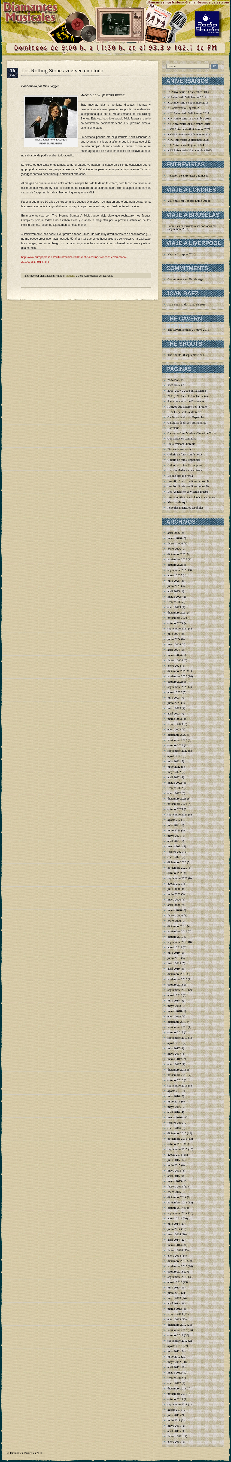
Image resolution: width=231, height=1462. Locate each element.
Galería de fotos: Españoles (184, 459)
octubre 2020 (175, 873)
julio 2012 (173, 1351)
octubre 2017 (175, 1032)
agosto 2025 (174, 575)
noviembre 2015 (177, 1138)
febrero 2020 (175, 915)
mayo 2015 (174, 1170)
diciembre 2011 (176, 1388)
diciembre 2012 (176, 1324)
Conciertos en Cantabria (182, 438)
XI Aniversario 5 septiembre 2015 (187, 102)
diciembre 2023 (176, 671)
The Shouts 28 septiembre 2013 (186, 355)
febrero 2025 (175, 602)
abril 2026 (173, 532)
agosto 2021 (174, 819)
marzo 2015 (174, 1181)
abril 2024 (173, 649)
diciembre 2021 (176, 798)
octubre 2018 (175, 984)
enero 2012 (174, 1383)
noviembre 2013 (177, 1266)
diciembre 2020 (176, 862)
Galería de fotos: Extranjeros (184, 465)
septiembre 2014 (177, 1213)
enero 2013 (174, 1319)
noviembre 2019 (177, 931)
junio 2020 (173, 894)
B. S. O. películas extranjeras (184, 412)
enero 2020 (174, 920)
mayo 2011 (174, 1425)
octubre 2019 (175, 936)
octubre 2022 (175, 745)
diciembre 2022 (176, 734)
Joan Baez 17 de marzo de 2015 (186, 304)
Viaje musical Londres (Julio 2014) (188, 200)
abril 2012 (173, 1367)
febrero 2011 (175, 1436)
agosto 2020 (174, 883)
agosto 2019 (174, 947)
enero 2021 (174, 857)
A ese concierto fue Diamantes (185, 401)
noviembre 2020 (177, 867)
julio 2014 (173, 1223)
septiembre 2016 (177, 1085)
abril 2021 (173, 841)
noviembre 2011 (177, 1393)
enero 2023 (174, 729)
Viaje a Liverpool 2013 (181, 254)
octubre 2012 (175, 1335)
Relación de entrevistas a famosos (187, 175)
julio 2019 (173, 952)
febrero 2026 (175, 543)
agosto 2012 (174, 1346)
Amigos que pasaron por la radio (187, 406)
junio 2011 (173, 1420)
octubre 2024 (175, 623)
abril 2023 (173, 713)
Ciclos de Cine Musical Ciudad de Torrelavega (195, 433)
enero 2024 (174, 665)
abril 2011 (173, 1431)
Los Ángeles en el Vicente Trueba (187, 491)
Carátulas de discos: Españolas (185, 417)
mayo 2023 (174, 708)
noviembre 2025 (177, 559)
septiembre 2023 (177, 687)
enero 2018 (174, 1016)
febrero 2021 (175, 851)
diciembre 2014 (176, 1197)
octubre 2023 (175, 681)
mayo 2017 (174, 1053)
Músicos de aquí (177, 502)
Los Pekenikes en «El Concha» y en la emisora (195, 497)
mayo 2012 (174, 1362)
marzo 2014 (174, 1245)
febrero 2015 (175, 1186)
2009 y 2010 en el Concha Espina (187, 396)
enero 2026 (174, 548)
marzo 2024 (174, 655)
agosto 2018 (174, 995)
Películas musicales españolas (185, 507)
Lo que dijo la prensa (180, 475)
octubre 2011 (175, 1399)
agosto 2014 (174, 1218)
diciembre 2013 (176, 1261)
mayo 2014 (174, 1234)
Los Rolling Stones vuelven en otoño (62, 70)
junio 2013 (173, 1292)
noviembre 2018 (177, 979)
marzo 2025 (174, 596)
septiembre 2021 (177, 814)
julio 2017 (173, 1048)
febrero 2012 (175, 1378)
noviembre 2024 (177, 618)
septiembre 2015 (177, 1149)
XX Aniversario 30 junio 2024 (185, 145)
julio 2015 (173, 1160)
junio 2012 (173, 1356)
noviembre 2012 (177, 1330)
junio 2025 (173, 586)
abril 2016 (173, 1112)
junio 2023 (173, 703)
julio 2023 (173, 697)
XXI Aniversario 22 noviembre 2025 (189, 150)
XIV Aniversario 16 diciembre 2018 (189, 118)
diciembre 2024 (176, 612)
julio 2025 (173, 580)
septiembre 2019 (177, 942)
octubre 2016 (175, 1080)
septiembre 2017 (177, 1037)
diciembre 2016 (176, 1069)
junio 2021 (173, 830)
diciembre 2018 (176, 974)
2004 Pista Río (176, 380)
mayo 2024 (174, 644)
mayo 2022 (174, 772)
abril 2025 (173, 591)
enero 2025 (174, 607)
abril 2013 (173, 1303)
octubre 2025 (175, 564)
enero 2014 (174, 1255)
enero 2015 (174, 1191)
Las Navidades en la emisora (184, 470)
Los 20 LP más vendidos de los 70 (188, 486)
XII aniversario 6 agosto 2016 (185, 108)
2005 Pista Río (176, 385)
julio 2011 (173, 1415)
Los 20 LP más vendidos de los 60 (188, 481)
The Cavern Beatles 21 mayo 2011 (188, 329)
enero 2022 (174, 793)
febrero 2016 (175, 1122)
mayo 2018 (174, 1005)
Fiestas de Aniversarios (181, 449)
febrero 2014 (175, 1250)
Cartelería (173, 428)
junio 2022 (173, 766)
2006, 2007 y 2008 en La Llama (186, 390)
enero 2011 (174, 1441)
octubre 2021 (175, 809)
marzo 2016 (174, 1117)
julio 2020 (173, 889)
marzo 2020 (174, 910)
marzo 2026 (174, 538)
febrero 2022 (175, 788)
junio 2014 (173, 1229)
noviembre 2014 (177, 1202)
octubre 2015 (175, 1144)
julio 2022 (173, 761)
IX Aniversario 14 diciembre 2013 (188, 92)
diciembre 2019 (176, 926)
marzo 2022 (174, 782)
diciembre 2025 (176, 554)
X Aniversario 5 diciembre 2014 (186, 97)
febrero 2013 (175, 1314)
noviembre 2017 (177, 1027)
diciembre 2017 (176, 1021)
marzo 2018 (174, 1011)
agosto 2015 (174, 1154)
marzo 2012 (174, 1372)
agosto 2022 (174, 756)
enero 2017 (174, 1064)
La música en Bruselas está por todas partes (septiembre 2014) (193, 227)
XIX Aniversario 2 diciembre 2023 (188, 139)
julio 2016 (173, 1096)
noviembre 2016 (177, 1075)
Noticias (70, 275)
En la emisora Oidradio (181, 444)
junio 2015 (173, 1165)
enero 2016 (174, 1128)
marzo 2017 (174, 1059)
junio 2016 (173, 1101)
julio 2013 (173, 1287)
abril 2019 (173, 968)
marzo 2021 (174, 846)
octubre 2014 (175, 1207)
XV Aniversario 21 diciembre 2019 (188, 123)
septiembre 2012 (177, 1340)
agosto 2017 (174, 1043)
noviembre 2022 (177, 740)
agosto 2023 (174, 692)
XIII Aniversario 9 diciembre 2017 (188, 113)
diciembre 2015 (176, 1133)
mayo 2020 (174, 899)
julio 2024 (173, 633)
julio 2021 (173, 825)
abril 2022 (173, 777)
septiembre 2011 (177, 1404)
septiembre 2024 (177, 628)
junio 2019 (173, 958)
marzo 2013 (174, 1308)
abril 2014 (173, 1239)
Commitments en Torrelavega (185, 279)
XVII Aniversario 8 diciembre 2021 (188, 129)
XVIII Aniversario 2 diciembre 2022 (189, 134)
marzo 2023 (174, 718)
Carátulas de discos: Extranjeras (186, 422)
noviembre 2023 (177, 676)
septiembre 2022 (177, 750)
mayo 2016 (174, 1106)
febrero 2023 (175, 724)
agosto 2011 (174, 1409)
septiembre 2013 (177, 1277)
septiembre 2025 (177, 570)
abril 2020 (173, 905)
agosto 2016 (174, 1091)
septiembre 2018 (177, 990)
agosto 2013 (174, 1282)
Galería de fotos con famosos (185, 454)
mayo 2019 (174, 963)
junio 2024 (173, 639)
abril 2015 (173, 1176)
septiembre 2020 (177, 878)
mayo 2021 (174, 835)
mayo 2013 (174, 1298)
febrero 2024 (175, 660)
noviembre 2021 (177, 804)
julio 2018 (173, 1000)
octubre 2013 (175, 1271)
